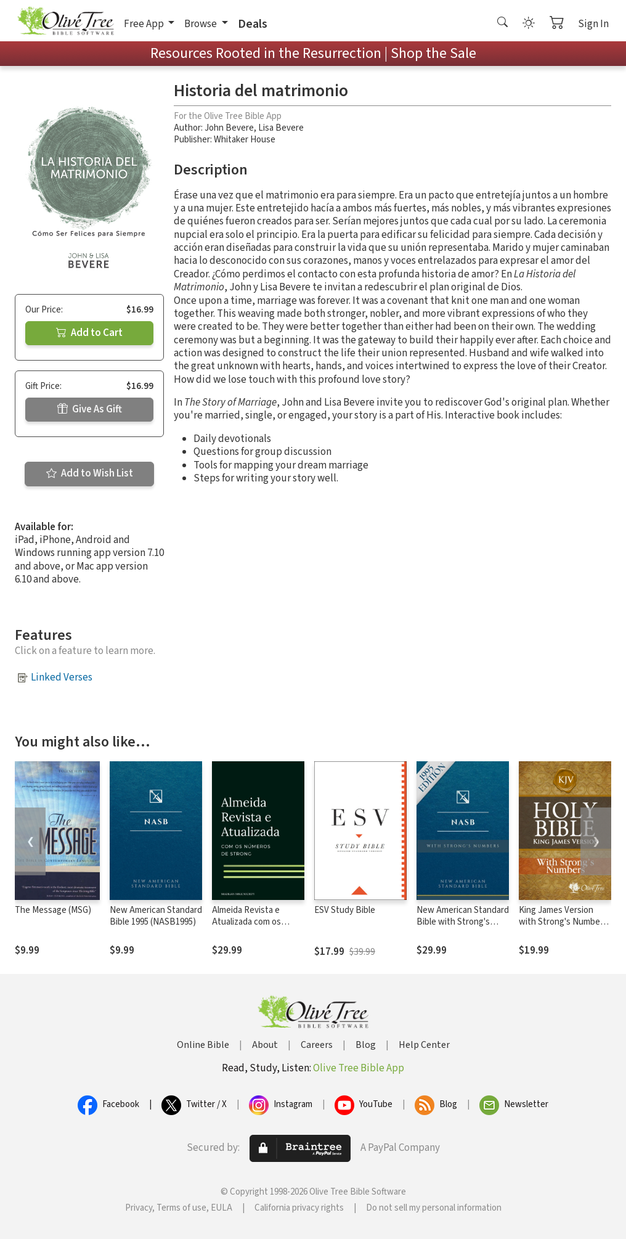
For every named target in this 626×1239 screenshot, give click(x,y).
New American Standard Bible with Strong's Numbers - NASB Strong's (463, 928)
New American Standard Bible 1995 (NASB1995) (156, 916)
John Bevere (229, 127)
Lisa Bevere (281, 127)
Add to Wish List (89, 473)
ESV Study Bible (344, 910)
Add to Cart (89, 332)
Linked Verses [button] (61, 677)
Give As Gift (89, 409)
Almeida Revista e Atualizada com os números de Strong (249, 922)
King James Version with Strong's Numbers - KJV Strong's (563, 922)
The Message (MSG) (53, 910)
